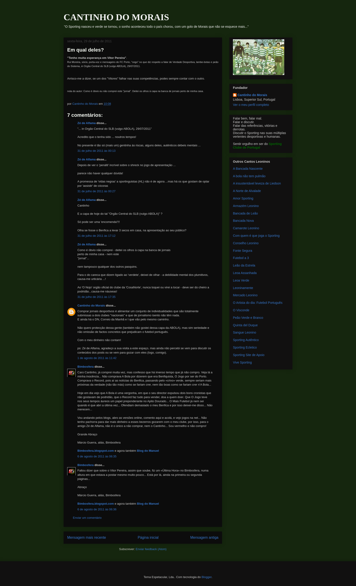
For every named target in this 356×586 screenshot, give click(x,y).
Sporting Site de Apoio (249, 355)
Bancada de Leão (245, 213)
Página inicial (148, 537)
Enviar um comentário (87, 517)
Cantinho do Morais (91, 305)
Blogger (207, 577)
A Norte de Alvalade (247, 191)
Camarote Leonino (246, 228)
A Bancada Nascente (248, 168)
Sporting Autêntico (246, 340)
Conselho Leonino (246, 243)
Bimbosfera (85, 366)
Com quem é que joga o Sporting (256, 235)
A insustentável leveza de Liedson (257, 183)
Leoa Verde (241, 280)
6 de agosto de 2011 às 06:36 (96, 509)
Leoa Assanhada (245, 273)
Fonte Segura (242, 250)
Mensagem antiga (204, 537)
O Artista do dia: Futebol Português (257, 302)
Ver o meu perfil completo (251, 105)
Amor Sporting (243, 198)
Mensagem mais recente (86, 537)
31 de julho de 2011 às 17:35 (96, 297)
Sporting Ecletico (245, 347)
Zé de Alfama (86, 123)
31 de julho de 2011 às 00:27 (96, 191)
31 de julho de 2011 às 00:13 (96, 150)
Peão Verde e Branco (248, 317)
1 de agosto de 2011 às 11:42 (96, 358)
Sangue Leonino (244, 332)
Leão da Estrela (244, 265)
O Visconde (241, 310)
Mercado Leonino (245, 295)
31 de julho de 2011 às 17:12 (96, 235)
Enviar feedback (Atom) (151, 549)
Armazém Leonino (246, 206)
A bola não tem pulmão (249, 176)
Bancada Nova (243, 220)
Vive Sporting (242, 362)
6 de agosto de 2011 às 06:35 (96, 456)
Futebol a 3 (241, 258)
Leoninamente (243, 288)
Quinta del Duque (245, 325)
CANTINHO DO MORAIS (116, 17)
